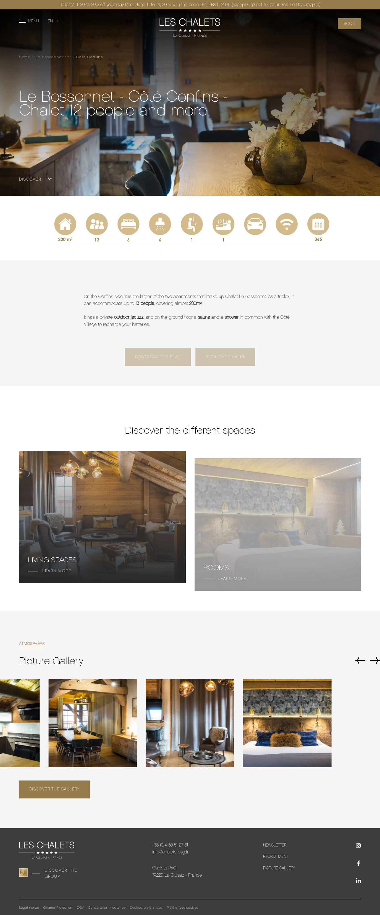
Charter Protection (57, 907)
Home (24, 57)
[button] (360, 661)
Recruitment (275, 856)
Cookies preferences (146, 907)
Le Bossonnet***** (53, 57)
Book (349, 23)
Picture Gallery (279, 868)
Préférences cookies (182, 907)
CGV (80, 907)
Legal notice (29, 907)
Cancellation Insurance (106, 907)
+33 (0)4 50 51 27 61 (170, 845)
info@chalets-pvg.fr (170, 852)
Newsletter (274, 845)
